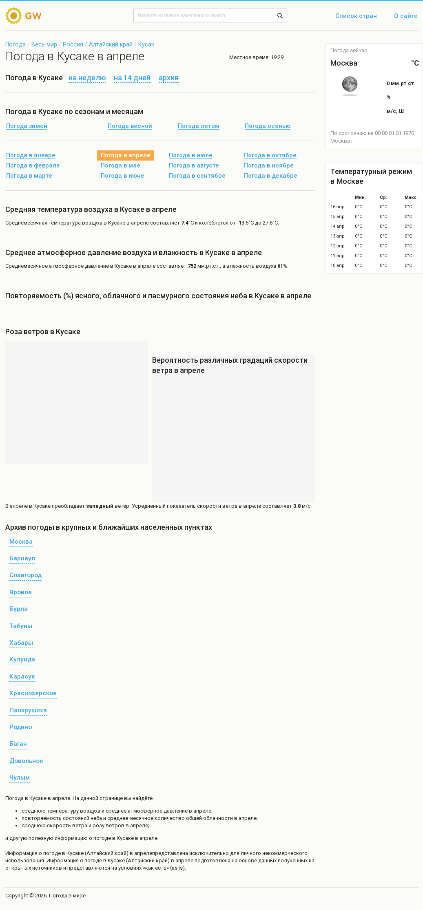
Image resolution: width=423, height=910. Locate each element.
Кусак (146, 44)
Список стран (356, 16)
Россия (73, 44)
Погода (15, 44)
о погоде (50, 853)
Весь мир (44, 44)
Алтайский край (111, 44)
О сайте (406, 16)
